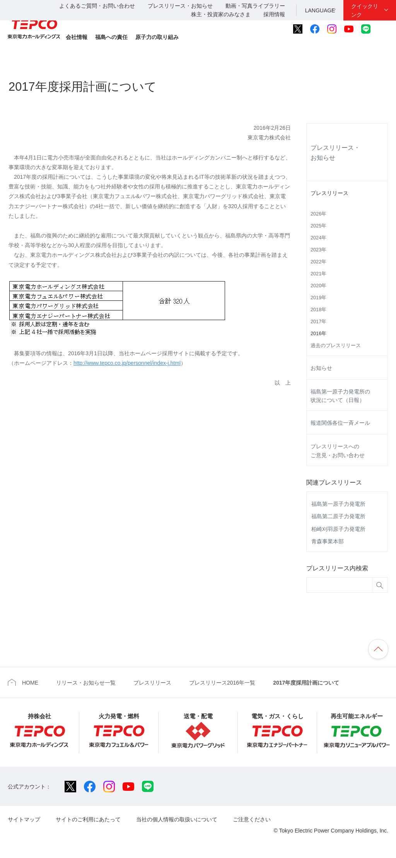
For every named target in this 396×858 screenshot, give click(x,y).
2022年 (318, 262)
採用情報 (274, 14)
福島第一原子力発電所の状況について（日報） (340, 395)
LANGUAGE (320, 10)
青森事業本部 (327, 541)
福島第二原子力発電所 (338, 516)
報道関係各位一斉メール (340, 423)
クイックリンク (364, 10)
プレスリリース (329, 193)
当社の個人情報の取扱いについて (176, 819)
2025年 (318, 226)
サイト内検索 (383, 29)
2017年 (318, 321)
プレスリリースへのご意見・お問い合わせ (338, 450)
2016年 (318, 333)
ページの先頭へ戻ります (378, 649)
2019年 (318, 297)
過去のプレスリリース (336, 345)
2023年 (318, 250)
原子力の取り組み (157, 37)
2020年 (318, 285)
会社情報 (76, 37)
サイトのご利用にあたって (88, 819)
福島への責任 (111, 37)
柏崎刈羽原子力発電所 (338, 529)
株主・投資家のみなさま (221, 14)
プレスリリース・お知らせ (180, 6)
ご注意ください (252, 819)
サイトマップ (24, 819)
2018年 (318, 309)
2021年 (318, 273)
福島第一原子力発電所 (338, 504)
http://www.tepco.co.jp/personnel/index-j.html (127, 363)
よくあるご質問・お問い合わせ (97, 6)
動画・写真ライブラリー (255, 6)
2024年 (318, 238)
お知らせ (321, 368)
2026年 (318, 214)
